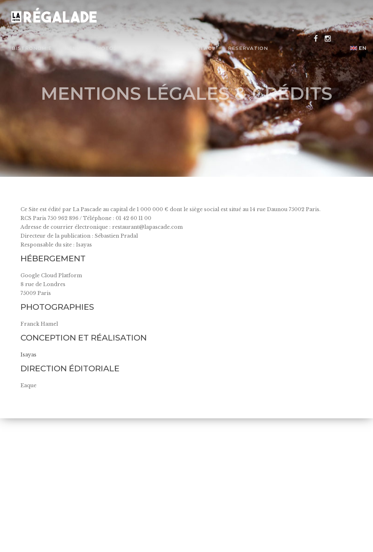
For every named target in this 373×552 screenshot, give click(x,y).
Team (138, 48)
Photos (105, 48)
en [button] (358, 48)
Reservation (248, 48)
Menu (72, 48)
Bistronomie (32, 48)
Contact (201, 48)
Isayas (28, 354)
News (166, 48)
